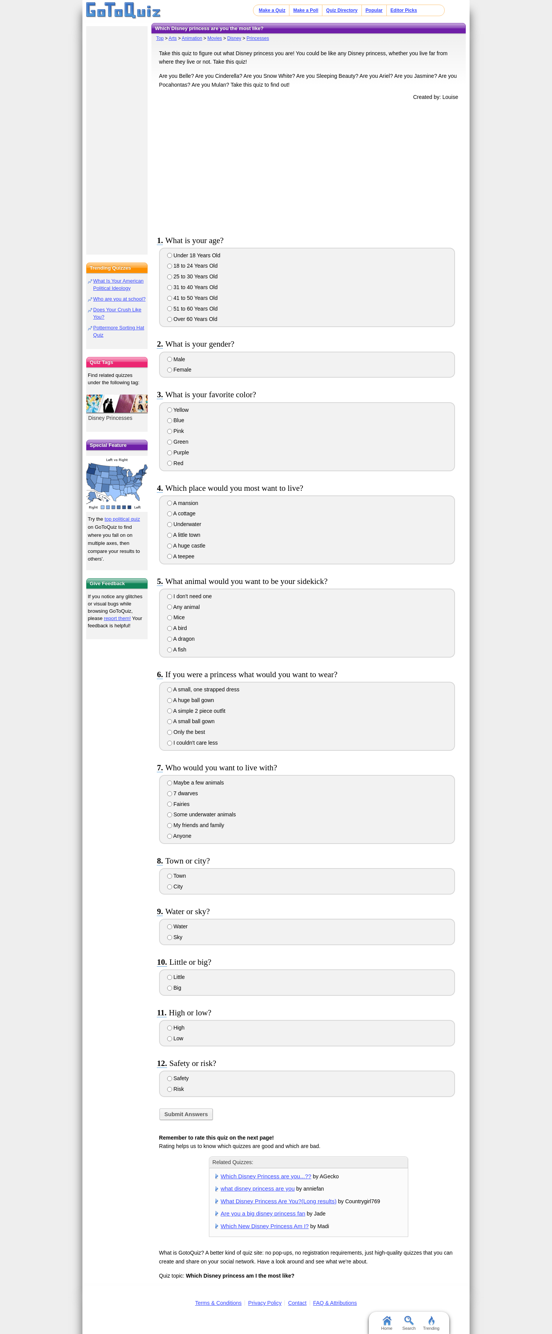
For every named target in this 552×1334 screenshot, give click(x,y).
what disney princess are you (258, 1188)
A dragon (181, 639)
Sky (174, 937)
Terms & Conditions (218, 1303)
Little (176, 977)
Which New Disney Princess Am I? (265, 1226)
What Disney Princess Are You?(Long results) (279, 1201)
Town (176, 876)
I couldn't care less (192, 743)
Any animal (183, 607)
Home (386, 1323)
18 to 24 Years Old (192, 266)
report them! (117, 618)
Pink (175, 431)
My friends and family (195, 825)
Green (178, 442)
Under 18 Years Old (193, 255)
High (176, 1028)
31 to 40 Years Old (192, 287)
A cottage (181, 513)
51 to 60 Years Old (192, 309)
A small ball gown (191, 721)
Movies (214, 38)
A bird (177, 628)
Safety (178, 1078)
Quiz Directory (342, 10)
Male (176, 359)
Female (179, 370)
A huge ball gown (190, 700)
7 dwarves (182, 793)
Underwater (184, 524)
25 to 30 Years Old (192, 276)
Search (409, 1323)
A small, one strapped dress (203, 689)
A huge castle (186, 546)
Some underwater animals (201, 814)
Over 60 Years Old (192, 319)
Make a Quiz (272, 10)
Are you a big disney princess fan (263, 1213)
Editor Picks (404, 10)
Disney (234, 38)
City (175, 886)
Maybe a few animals (195, 783)
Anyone (179, 836)
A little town (183, 535)
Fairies (178, 804)
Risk (175, 1089)
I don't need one (189, 596)
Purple (178, 452)
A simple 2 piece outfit (196, 711)
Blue (175, 420)
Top (159, 38)
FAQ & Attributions (335, 1303)
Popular (374, 10)
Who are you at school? (119, 299)
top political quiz (122, 519)
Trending (431, 1323)
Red (175, 463)
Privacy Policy (264, 1303)
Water (177, 926)
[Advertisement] (308, 166)
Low (175, 1038)
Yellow (178, 410)
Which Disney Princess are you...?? (266, 1176)
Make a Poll (305, 10)
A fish (176, 649)
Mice (176, 617)
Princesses (257, 38)
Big (174, 988)
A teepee (180, 556)
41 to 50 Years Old (192, 298)
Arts (173, 38)
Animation (192, 38)
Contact (297, 1303)
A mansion (183, 503)
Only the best (186, 732)
